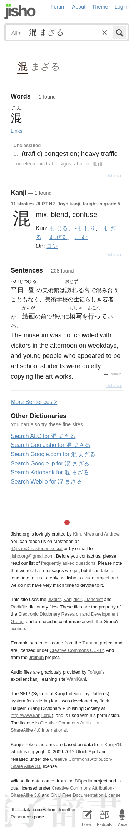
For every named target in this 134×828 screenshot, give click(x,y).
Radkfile (19, 607)
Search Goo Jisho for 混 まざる (50, 445)
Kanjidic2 (72, 599)
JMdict (54, 599)
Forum (58, 7)
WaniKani (76, 679)
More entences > (34, 402)
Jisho (20, 11)
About (79, 7)
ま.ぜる (58, 237)
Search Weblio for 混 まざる (46, 482)
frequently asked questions (68, 563)
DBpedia (83, 781)
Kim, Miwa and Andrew (96, 534)
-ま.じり (85, 228)
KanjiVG (112, 744)
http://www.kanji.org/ (31, 715)
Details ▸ (114, 175)
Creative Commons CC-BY (77, 650)
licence (18, 628)
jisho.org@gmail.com (32, 556)
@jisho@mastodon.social (37, 548)
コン (52, 246)
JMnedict (93, 599)
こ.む (81, 237)
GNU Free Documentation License (86, 795)
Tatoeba (90, 642)
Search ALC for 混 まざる (43, 436)
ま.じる (58, 228)
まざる (45, 66)
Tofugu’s (96, 672)
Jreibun (115, 374)
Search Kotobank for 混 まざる (50, 472)
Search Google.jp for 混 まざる (50, 463)
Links (17, 131)
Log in (122, 7)
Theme (100, 7)
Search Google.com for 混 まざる (53, 454)
